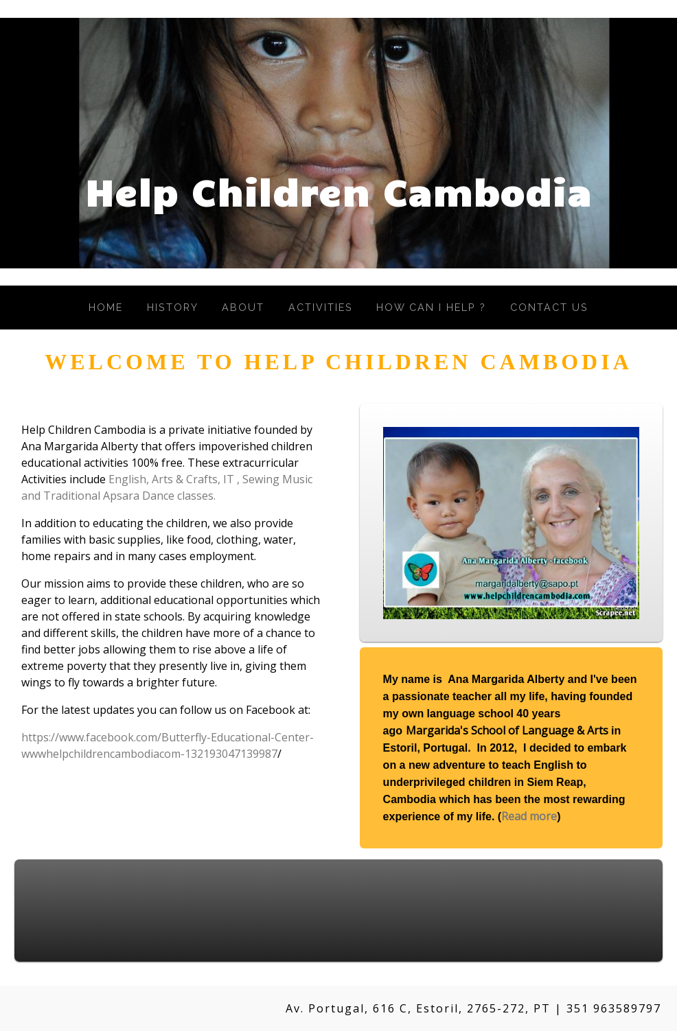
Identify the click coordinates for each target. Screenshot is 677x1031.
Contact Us (549, 307)
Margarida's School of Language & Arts (507, 730)
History (172, 307)
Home (106, 307)
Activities (320, 307)
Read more (529, 816)
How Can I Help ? (431, 307)
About (243, 307)
